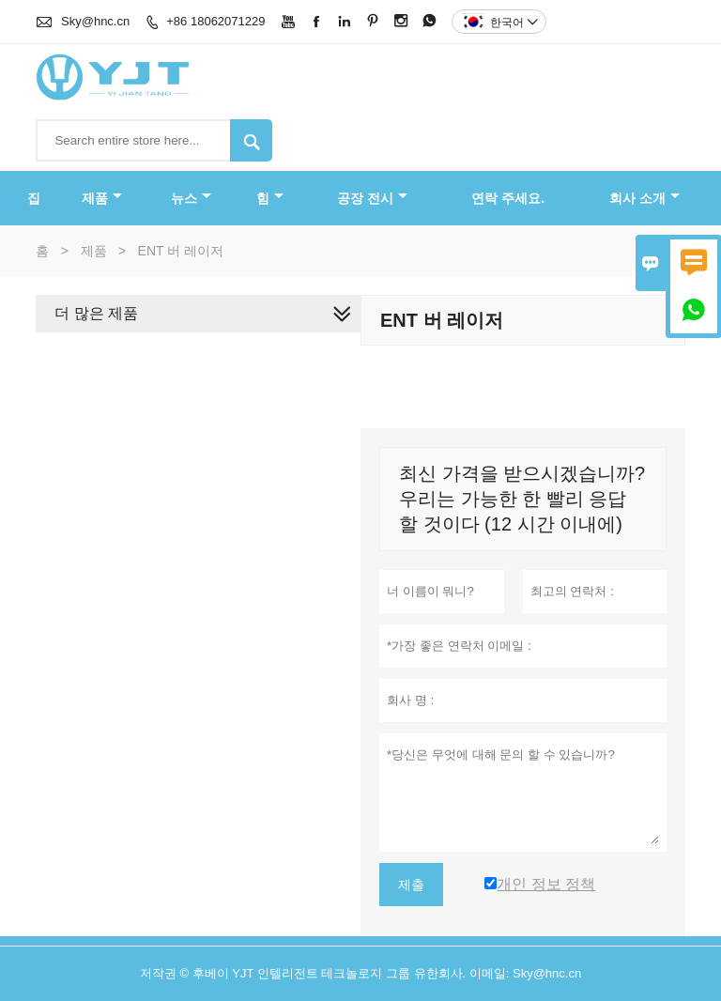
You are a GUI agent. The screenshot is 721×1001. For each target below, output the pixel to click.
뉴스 (191, 198)
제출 (411, 884)
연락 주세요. (508, 198)
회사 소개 (644, 198)
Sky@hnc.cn (95, 21)
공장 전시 (372, 198)
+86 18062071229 (215, 21)
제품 (102, 198)
